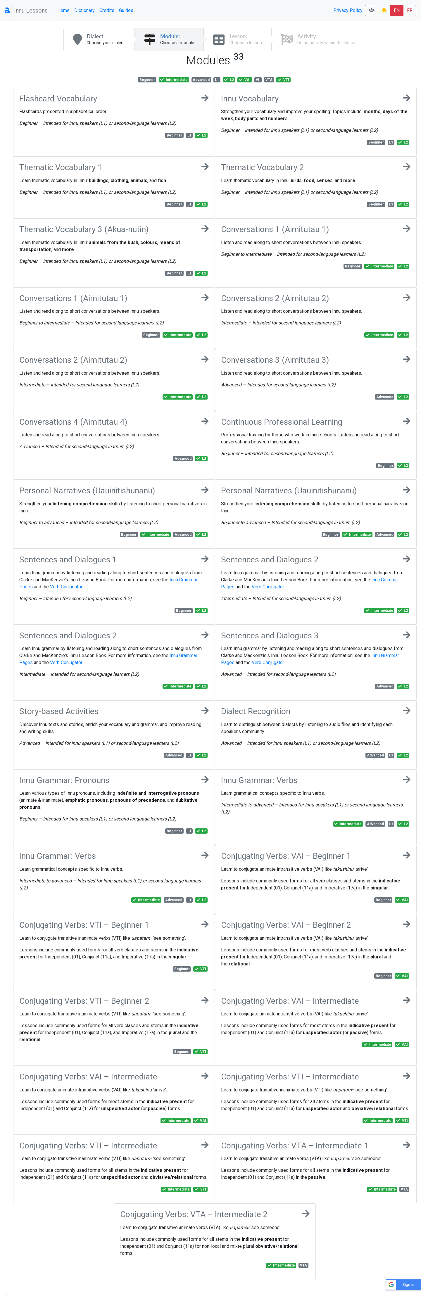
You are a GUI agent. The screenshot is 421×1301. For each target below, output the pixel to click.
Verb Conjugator (66, 587)
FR (410, 10)
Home (63, 10)
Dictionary (84, 10)
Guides (126, 10)
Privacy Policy (348, 10)
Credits (106, 10)
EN (397, 10)
